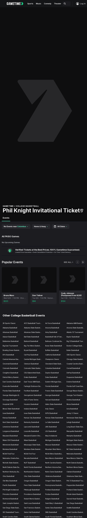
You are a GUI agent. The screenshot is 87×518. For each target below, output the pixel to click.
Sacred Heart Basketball (76, 499)
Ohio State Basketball (32, 476)
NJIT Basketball (30, 463)
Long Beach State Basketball (76, 427)
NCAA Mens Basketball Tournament (55, 454)
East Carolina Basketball (11, 382)
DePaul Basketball (73, 373)
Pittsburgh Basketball (32, 490)
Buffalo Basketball (52, 350)
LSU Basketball (50, 431)
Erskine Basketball (73, 382)
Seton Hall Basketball (32, 512)
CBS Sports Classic (74, 355)
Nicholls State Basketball (12, 463)
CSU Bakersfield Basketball (34, 373)
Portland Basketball (52, 490)
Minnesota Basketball (10, 445)
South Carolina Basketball (76, 512)
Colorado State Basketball (33, 368)
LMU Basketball (51, 427)
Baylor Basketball (73, 337)
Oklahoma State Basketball (76, 476)
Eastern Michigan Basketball (55, 382)
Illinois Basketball (73, 404)
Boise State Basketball (53, 346)
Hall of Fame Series (31, 400)
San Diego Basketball (74, 503)
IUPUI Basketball (51, 413)
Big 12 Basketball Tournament (76, 341)
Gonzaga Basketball (10, 400)
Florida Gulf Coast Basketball (76, 386)
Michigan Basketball (52, 440)
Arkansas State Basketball (33, 332)
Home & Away (41, 226)
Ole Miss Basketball (10, 481)
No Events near (16, 226)
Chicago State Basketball (76, 359)
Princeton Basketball (10, 494)
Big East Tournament (10, 346)
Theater (57, 3)
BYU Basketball (8, 355)
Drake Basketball (30, 377)
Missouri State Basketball (76, 445)
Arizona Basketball (52, 328)
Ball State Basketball (31, 337)
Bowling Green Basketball (12, 350)
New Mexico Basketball (54, 458)
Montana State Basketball (33, 449)
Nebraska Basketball (74, 454)
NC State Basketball (74, 449)
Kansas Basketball (9, 418)
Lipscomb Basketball (31, 427)
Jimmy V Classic (72, 413)
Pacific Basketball (9, 485)
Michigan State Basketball (76, 440)
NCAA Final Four (9, 454)
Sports (30, 3)
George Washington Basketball (12, 395)
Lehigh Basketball (73, 422)
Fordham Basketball (31, 391)
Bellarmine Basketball (10, 341)
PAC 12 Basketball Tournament (76, 481)
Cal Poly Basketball (31, 355)
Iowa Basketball (8, 413)
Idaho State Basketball (53, 404)
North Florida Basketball (33, 467)
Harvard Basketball (52, 400)
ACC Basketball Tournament (34, 323)
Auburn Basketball (9, 337)
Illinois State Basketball (11, 409)
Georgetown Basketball (32, 395)
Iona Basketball (72, 409)
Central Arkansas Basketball (12, 359)
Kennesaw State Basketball (76, 418)
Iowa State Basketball (32, 413)
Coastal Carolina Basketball (76, 364)
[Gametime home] (16, 3)
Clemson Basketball (31, 364)
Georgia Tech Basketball (76, 395)
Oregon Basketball (31, 481)
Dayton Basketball (52, 373)
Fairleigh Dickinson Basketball (34, 386)
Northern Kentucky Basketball (12, 472)
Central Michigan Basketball (34, 359)
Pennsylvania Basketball (54, 485)
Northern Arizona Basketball (55, 467)
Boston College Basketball (76, 346)
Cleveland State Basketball (55, 364)
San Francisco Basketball (33, 508)
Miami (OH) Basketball (11, 440)
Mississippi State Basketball (34, 445)
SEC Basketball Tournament (12, 512)
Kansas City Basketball (32, 418)
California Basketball (52, 355)
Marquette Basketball (74, 431)
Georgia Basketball (52, 395)
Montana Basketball (10, 449)
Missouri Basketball (52, 445)
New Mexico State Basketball (76, 458)
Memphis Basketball (74, 436)
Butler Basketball (73, 350)
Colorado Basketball (10, 368)
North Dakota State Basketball (12, 467)
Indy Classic (49, 409)
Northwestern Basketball (33, 472)
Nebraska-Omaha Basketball (12, 458)
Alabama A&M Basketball (76, 323)
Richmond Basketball (10, 499)
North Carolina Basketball (54, 463)
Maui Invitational (51, 436)
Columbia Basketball (52, 368)
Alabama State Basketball (33, 328)
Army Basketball (51, 332)
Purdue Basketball (52, 494)
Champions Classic (52, 359)
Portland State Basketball (76, 490)
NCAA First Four (29, 454)
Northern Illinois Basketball (76, 467)
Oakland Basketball (74, 472)
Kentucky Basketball (31, 422)
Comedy (47, 3)
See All (69, 262)
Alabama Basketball (10, 328)
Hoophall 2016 (8, 404)
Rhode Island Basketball (75, 494)
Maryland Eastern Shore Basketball (34, 436)
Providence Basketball (32, 494)
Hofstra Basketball (73, 400)
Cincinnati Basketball (10, 364)
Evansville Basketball (10, 386)
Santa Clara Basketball (53, 508)
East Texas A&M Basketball (34, 382)
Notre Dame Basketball (53, 472)
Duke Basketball (51, 377)
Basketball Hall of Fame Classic (55, 337)
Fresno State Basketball (54, 391)
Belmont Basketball (31, 341)
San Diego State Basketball (12, 508)
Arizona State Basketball (76, 328)
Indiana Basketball (30, 409)
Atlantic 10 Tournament (75, 332)
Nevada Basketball (31, 458)
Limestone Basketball (10, 427)
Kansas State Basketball (54, 418)
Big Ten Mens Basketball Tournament (34, 346)
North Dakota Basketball (76, 463)
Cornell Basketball (73, 368)
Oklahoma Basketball (53, 476)
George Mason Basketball (76, 391)
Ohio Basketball (8, 476)
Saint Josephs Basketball (12, 503)
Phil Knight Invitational (11, 490)
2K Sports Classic (9, 323)
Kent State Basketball (10, 422)
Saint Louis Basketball (32, 503)
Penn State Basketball (32, 485)
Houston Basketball (31, 404)
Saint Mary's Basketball (54, 503)
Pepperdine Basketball (75, 485)
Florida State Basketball (11, 391)
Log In (81, 3)
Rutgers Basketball (52, 499)
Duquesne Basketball (74, 377)
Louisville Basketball (31, 431)
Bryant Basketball (30, 350)
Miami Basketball (30, 440)
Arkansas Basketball (10, 332)
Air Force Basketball (52, 323)
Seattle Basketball (73, 508)
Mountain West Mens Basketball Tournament (55, 449)
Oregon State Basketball (54, 481)
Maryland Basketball (10, 436)
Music (38, 3)
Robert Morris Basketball (33, 499)
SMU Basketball (51, 512)
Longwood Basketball (11, 431)
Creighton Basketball (10, 373)
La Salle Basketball (52, 422)
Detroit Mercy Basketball (12, 377)
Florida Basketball (51, 386)
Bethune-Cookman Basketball (55, 341)
